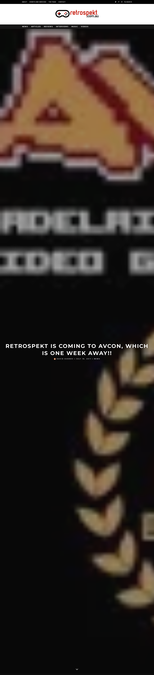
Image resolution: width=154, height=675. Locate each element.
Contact (62, 2)
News (25, 27)
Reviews (48, 27)
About (24, 2)
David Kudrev (63, 359)
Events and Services (38, 2)
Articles (36, 27)
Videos (84, 27)
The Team (52, 2)
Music (75, 27)
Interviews (62, 27)
